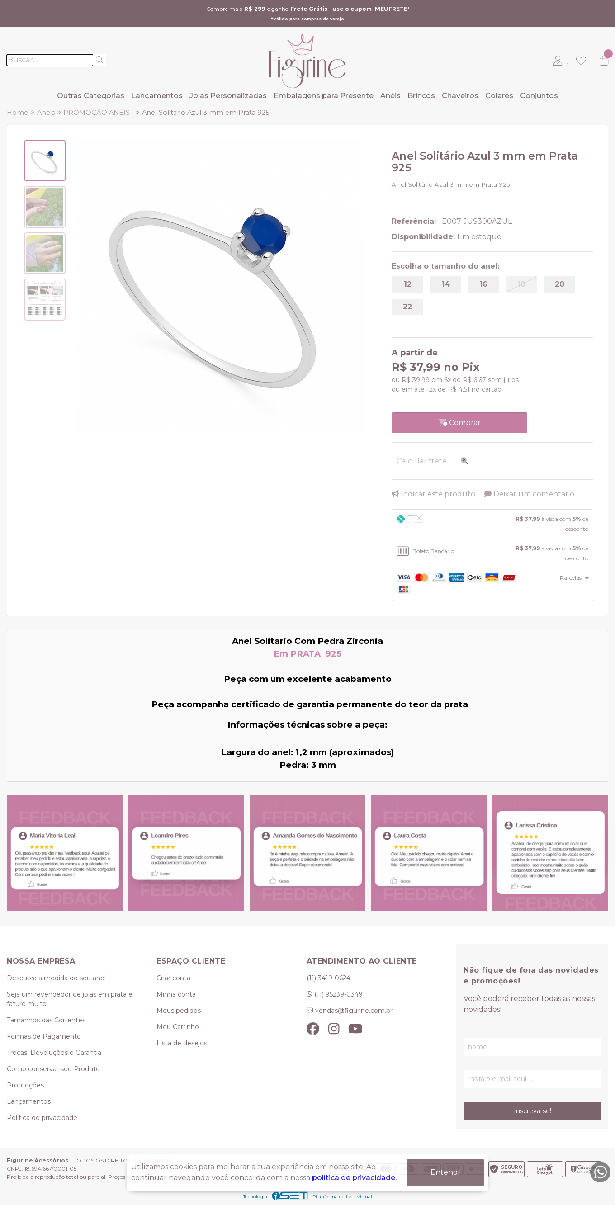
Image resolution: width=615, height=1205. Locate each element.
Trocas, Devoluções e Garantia (54, 1053)
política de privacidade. (354, 1176)
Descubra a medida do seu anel (56, 978)
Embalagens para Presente (324, 95)
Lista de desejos (181, 1043)
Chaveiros (460, 95)
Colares (499, 95)
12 (408, 284)
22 (407, 306)
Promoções (25, 1085)
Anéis (390, 95)
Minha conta (176, 994)
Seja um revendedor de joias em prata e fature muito (69, 999)
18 (521, 284)
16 (483, 284)
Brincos (421, 95)
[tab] (492, 524)
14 (445, 284)
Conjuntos (539, 95)
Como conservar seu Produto (53, 1069)
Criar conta (173, 978)
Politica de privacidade (42, 1118)
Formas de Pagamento (44, 1036)
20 (559, 284)
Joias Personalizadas (228, 95)
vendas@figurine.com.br (354, 1011)
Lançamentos (157, 95)
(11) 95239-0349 (338, 994)
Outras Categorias (90, 95)
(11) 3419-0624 (328, 978)
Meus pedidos (178, 1011)
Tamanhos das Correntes (46, 1020)
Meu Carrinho (177, 1027)
